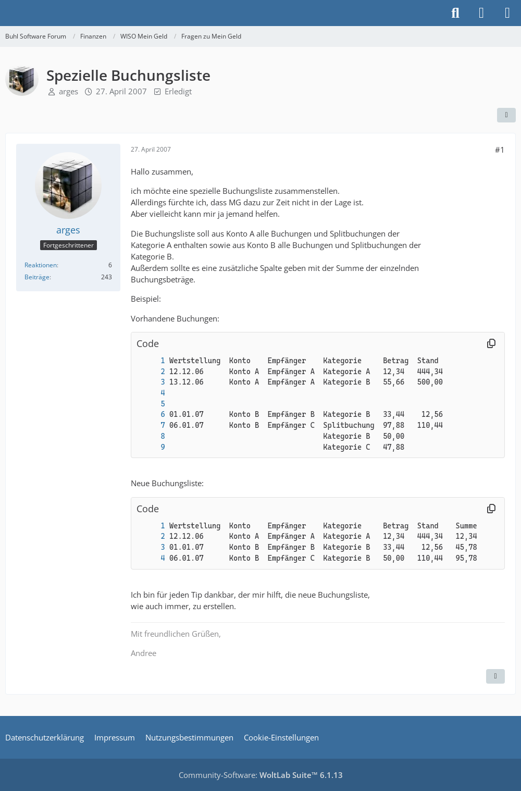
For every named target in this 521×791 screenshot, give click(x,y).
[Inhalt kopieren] (491, 344)
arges (68, 91)
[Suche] (455, 13)
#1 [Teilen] (500, 149)
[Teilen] (506, 115)
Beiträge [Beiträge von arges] (36, 277)
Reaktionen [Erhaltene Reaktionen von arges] (40, 265)
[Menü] (507, 13)
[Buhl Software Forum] (5, 13)
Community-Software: (261, 775)
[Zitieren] (495, 676)
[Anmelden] (481, 13)
